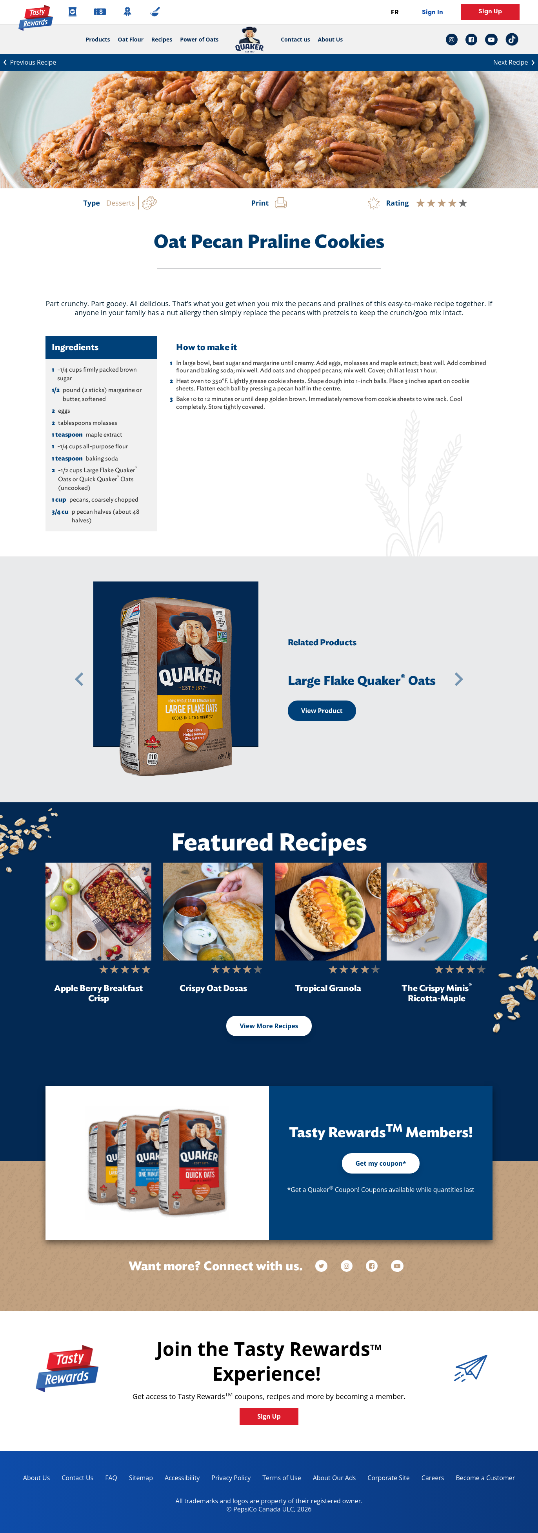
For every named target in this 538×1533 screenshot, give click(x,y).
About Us (330, 39)
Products (97, 39)
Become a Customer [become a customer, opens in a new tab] (482, 1479)
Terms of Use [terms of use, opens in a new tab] (278, 1479)
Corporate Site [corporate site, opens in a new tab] (385, 1479)
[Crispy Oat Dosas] (213, 912)
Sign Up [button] (490, 11)
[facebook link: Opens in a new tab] (471, 39)
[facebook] (372, 1266)
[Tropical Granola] (328, 912)
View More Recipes (269, 1026)
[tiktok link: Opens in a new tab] (512, 39)
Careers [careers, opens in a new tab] (430, 1479)
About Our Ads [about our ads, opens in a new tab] (331, 1479)
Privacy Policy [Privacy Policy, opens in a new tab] (228, 1479)
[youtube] (397, 1266)
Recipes (161, 39)
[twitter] (325, 1266)
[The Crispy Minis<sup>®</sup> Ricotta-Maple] (437, 912)
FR (394, 12)
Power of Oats (199, 39)
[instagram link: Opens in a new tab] (454, 39)
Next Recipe (515, 61)
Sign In (432, 12)
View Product (322, 710)
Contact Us (77, 1477)
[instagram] (347, 1266)
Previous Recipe (28, 61)
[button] (79, 679)
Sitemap (141, 1477)
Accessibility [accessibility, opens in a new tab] (179, 1479)
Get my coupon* (380, 1163)
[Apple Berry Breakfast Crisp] (98, 912)
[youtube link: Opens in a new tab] (491, 39)
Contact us (293, 39)
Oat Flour (131, 39)
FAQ (111, 1477)
